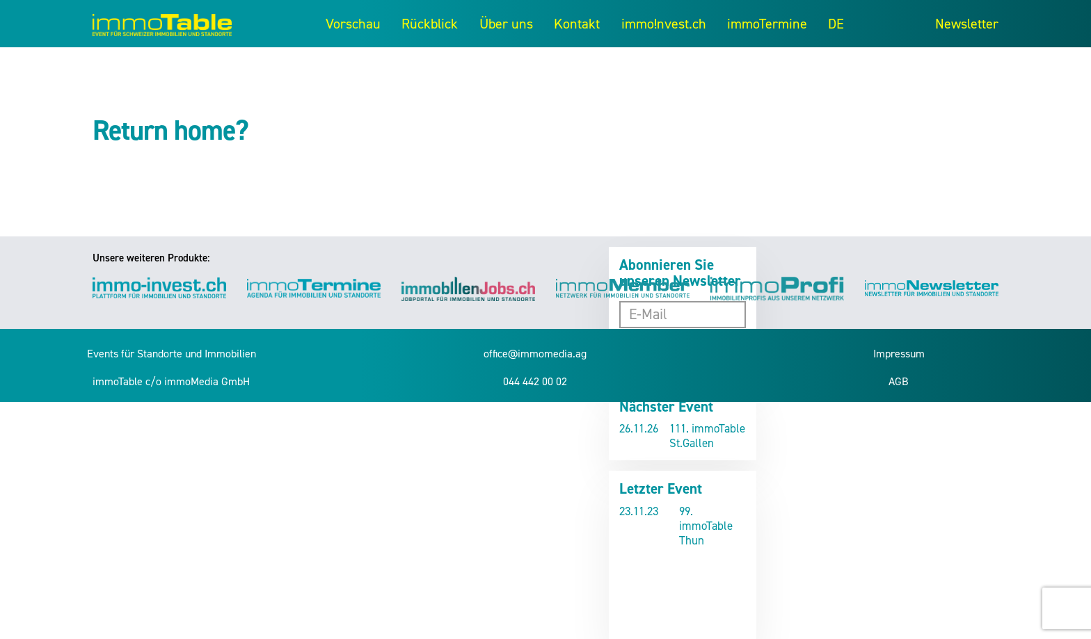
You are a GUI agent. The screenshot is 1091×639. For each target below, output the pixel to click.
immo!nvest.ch (663, 24)
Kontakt (577, 24)
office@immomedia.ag (535, 353)
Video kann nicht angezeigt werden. (682, 590)
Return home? (170, 130)
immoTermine (767, 24)
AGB (899, 381)
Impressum (899, 353)
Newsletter (966, 24)
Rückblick (429, 24)
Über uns (506, 24)
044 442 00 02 (535, 381)
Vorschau (353, 24)
